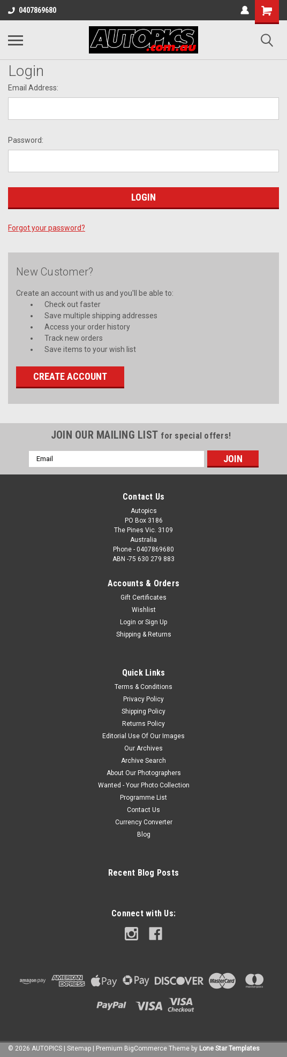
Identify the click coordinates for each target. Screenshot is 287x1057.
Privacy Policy (143, 699)
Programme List (143, 797)
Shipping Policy (143, 711)
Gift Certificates (143, 597)
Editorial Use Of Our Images (143, 736)
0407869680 (32, 10)
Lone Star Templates (229, 1048)
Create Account (70, 376)
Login (128, 622)
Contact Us (143, 810)
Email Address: (33, 87)
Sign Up (156, 622)
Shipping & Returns (143, 634)
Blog (143, 834)
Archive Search (143, 760)
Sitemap (79, 1048)
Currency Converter (143, 822)
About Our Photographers (144, 773)
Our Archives (143, 748)
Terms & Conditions (143, 687)
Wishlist (144, 610)
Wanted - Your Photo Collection (144, 785)
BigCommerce (145, 1048)
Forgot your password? (46, 228)
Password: (25, 140)
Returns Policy (143, 723)
